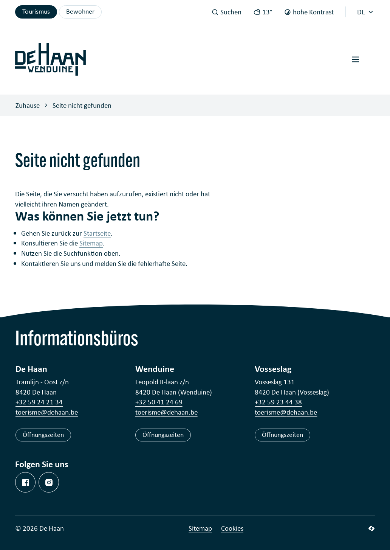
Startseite (97, 233)
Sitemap (91, 243)
